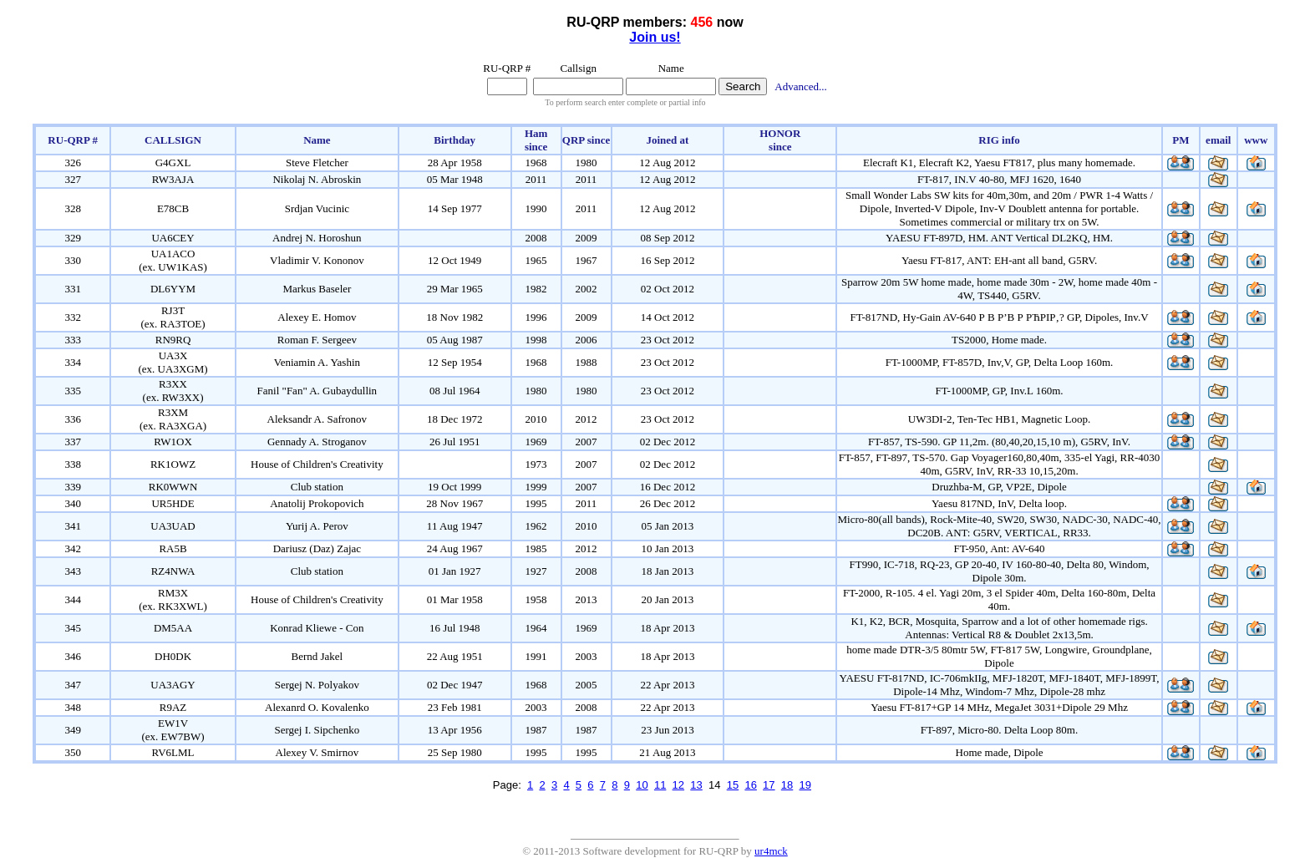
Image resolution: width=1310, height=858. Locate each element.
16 (750, 785)
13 (696, 785)
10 (641, 785)
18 (787, 785)
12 (678, 785)
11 (660, 785)
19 (805, 785)
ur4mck (771, 851)
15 (733, 785)
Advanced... (800, 86)
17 (768, 785)
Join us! (654, 37)
